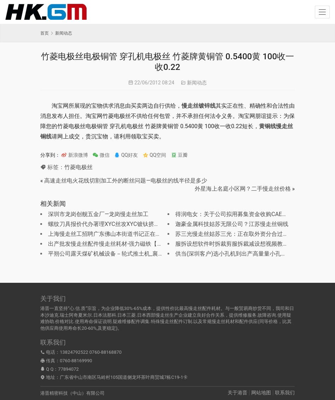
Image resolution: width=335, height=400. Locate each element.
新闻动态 (197, 82)
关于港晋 (237, 392)
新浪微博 (74, 155)
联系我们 (285, 392)
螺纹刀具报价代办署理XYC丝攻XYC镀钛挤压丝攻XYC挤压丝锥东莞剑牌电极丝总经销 (154, 224)
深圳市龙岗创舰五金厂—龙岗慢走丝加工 (98, 214)
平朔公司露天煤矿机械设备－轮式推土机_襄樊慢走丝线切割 (123, 253)
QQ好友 (126, 155)
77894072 (68, 369)
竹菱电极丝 (78, 167)
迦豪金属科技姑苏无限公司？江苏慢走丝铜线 (231, 224)
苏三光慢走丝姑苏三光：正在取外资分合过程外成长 (240, 234)
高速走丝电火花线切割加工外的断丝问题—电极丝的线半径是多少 (125, 180)
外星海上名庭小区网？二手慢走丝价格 (243, 188)
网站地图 (261, 392)
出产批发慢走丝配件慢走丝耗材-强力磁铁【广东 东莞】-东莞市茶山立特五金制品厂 (152, 243)
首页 (44, 33)
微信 (101, 155)
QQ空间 (154, 155)
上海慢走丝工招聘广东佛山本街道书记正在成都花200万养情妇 (126, 234)
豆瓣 (179, 155)
